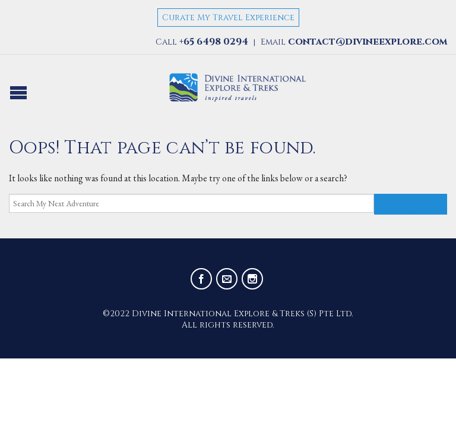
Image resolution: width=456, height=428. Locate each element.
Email (354, 42)
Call (202, 42)
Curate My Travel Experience (228, 17)
